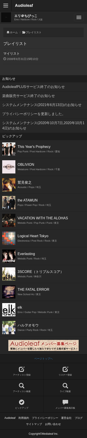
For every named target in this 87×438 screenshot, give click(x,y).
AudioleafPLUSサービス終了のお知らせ (33, 87)
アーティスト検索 (21, 388)
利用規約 (23, 417)
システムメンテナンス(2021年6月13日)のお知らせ (42, 105)
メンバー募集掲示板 (65, 404)
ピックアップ (21, 404)
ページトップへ (43, 358)
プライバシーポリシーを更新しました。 (33, 114)
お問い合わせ (53, 424)
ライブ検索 (65, 388)
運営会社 (66, 417)
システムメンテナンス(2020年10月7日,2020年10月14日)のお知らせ (43, 125)
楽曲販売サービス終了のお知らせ (28, 96)
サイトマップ (34, 424)
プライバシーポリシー (45, 417)
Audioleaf (24, 5)
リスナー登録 (65, 371)
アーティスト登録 (21, 371)
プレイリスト (34, 32)
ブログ (79, 417)
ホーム (14, 32)
